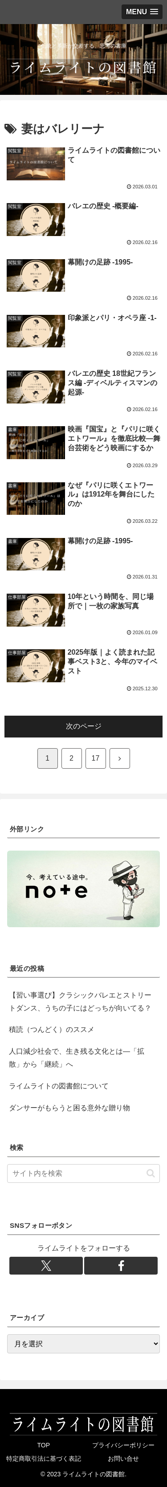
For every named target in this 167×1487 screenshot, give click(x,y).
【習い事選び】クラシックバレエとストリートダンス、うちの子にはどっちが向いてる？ (80, 1001)
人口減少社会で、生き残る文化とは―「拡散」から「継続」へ (76, 1057)
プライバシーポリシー (123, 1445)
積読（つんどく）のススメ (51, 1029)
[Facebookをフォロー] (121, 1266)
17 (96, 758)
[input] (83, 1173)
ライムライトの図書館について (59, 1086)
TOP (43, 1445)
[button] (151, 1173)
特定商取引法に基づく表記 (43, 1458)
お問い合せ (123, 1458)
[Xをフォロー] (46, 1266)
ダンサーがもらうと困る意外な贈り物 (69, 1108)
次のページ (84, 726)
